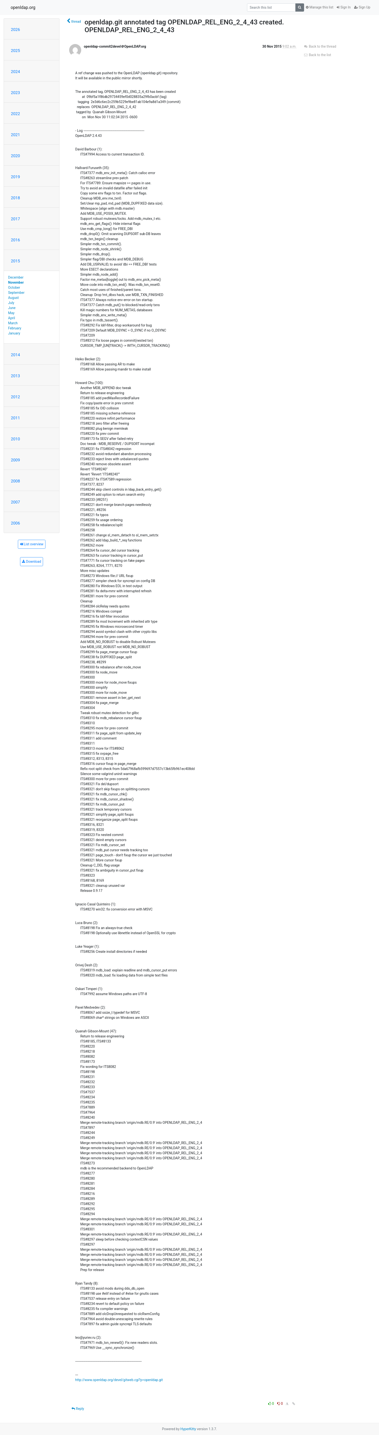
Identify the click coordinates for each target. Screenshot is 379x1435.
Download (31, 561)
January (14, 333)
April (11, 318)
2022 (15, 113)
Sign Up (362, 7)
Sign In (344, 7)
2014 (15, 354)
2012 (15, 396)
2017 (15, 218)
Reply (78, 1409)
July (11, 303)
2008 (15, 481)
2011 (15, 417)
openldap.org (23, 7)
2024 (15, 71)
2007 (15, 502)
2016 (15, 239)
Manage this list (319, 7)
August (13, 298)
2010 (15, 438)
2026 (15, 29)
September (16, 293)
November (16, 282)
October (14, 287)
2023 (15, 92)
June (12, 308)
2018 (15, 197)
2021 (15, 134)
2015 (15, 261)
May (11, 313)
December (16, 277)
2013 (15, 375)
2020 (15, 155)
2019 (15, 176)
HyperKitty (188, 1429)
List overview (32, 544)
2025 (15, 50)
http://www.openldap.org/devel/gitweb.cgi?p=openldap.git (119, 1380)
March (13, 323)
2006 (15, 523)
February (14, 328)
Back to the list (317, 55)
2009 (15, 460)
